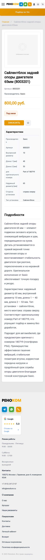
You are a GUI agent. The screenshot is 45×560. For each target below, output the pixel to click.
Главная (5, 22)
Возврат (5, 537)
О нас (4, 500)
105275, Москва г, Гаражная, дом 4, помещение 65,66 (22, 476)
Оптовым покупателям (11, 542)
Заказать (14, 123)
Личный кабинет (9, 532)
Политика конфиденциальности (16, 547)
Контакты (6, 521)
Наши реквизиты (9, 510)
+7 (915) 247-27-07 (9, 484)
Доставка (6, 526)
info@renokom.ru (9, 489)
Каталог (5, 505)
